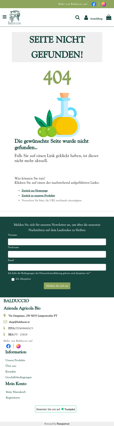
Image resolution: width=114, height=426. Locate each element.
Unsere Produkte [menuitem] (15, 360)
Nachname (13, 247)
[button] (93, 17)
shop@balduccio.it (19, 322)
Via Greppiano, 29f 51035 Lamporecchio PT (33, 315)
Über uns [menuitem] (10, 366)
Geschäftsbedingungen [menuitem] (17, 377)
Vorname (12, 234)
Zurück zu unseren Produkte (38, 195)
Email (12, 260)
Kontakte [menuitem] (10, 371)
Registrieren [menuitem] (13, 397)
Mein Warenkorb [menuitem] (16, 392)
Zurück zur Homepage (35, 190)
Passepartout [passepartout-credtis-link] (63, 423)
